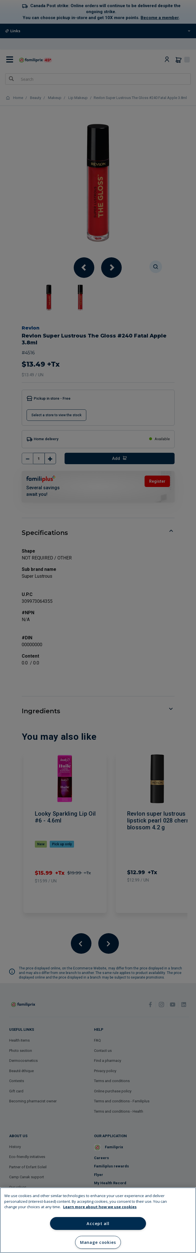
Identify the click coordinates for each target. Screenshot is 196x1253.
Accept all (98, 1223)
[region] (98, 1220)
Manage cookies (98, 1242)
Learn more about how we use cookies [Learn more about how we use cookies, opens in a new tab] (100, 1206)
